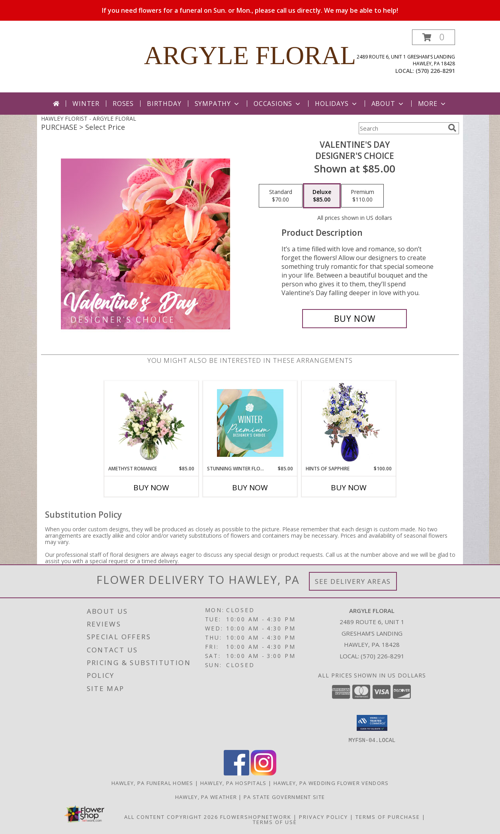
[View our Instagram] (263, 773)
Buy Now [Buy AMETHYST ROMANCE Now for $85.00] (151, 487)
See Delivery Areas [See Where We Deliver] (353, 581)
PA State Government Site (284, 796)
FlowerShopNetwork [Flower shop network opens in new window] (255, 816)
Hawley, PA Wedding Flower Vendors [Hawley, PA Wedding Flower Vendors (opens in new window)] (331, 782)
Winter (86, 103)
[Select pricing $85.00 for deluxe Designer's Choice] (322, 196)
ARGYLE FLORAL (250, 55)
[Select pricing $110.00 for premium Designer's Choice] (362, 196)
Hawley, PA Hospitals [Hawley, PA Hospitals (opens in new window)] (233, 782)
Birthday (164, 103)
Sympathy (217, 103)
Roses (123, 103)
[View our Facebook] (236, 773)
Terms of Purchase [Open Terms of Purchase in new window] (387, 816)
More (432, 103)
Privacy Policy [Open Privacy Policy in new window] (323, 816)
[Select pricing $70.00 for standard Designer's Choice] (280, 196)
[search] (452, 127)
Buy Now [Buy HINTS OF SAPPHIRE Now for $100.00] (349, 487)
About (388, 103)
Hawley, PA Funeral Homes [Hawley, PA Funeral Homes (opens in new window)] (152, 782)
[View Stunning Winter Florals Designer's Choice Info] (250, 423)
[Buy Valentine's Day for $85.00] (354, 318)
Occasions (278, 103)
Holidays (336, 103)
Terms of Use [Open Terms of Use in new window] (275, 821)
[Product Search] (401, 128)
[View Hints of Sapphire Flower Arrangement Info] (349, 423)
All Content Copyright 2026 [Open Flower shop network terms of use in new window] (171, 816)
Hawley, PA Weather (206, 796)
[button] (433, 37)
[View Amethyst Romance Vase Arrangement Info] (151, 423)
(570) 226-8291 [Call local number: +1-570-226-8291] (435, 70)
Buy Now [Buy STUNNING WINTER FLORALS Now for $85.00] (250, 487)
